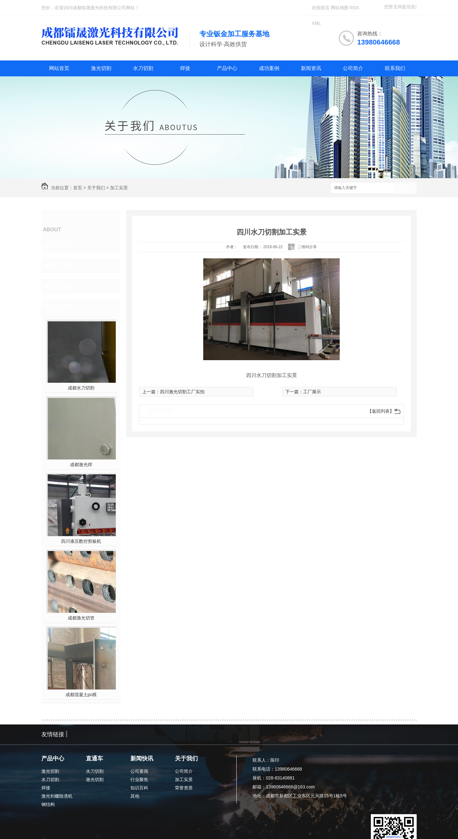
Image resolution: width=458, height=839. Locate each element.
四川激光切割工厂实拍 (182, 391)
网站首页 (59, 68)
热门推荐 (62, 306)
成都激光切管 (81, 617)
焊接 (185, 68)
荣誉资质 (62, 286)
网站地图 (340, 7)
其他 (134, 796)
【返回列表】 (380, 411)
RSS (354, 7)
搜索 (405, 188)
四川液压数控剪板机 (81, 541)
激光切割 (101, 68)
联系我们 (395, 68)
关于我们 (96, 187)
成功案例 (269, 68)
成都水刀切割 (81, 387)
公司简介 (353, 68)
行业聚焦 (139, 779)
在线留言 (321, 7)
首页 (77, 187)
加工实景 (119, 187)
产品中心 (227, 68)
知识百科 (139, 787)
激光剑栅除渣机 (57, 796)
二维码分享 (307, 247)
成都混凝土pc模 (81, 694)
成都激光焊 (81, 464)
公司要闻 (139, 771)
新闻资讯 (311, 68)
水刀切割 (143, 68)
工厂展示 (312, 391)
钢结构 (48, 804)
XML (316, 23)
